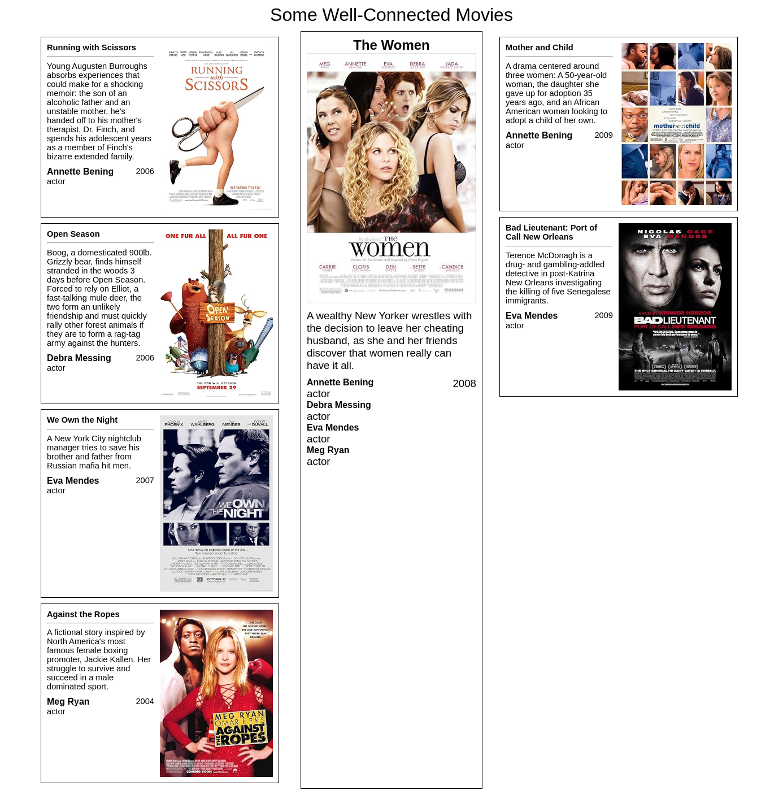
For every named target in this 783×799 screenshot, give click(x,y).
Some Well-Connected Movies (391, 15)
